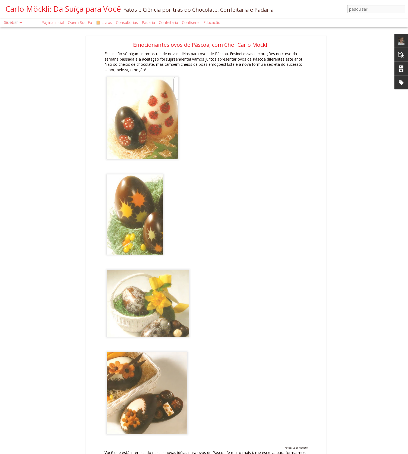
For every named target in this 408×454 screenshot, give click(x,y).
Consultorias (127, 22)
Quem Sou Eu (80, 22)
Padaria (149, 22)
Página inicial (53, 22)
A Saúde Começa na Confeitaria (37, 448)
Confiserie (191, 22)
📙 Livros (104, 22)
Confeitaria (168, 22)
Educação (211, 22)
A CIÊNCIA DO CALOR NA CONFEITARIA (42, 436)
